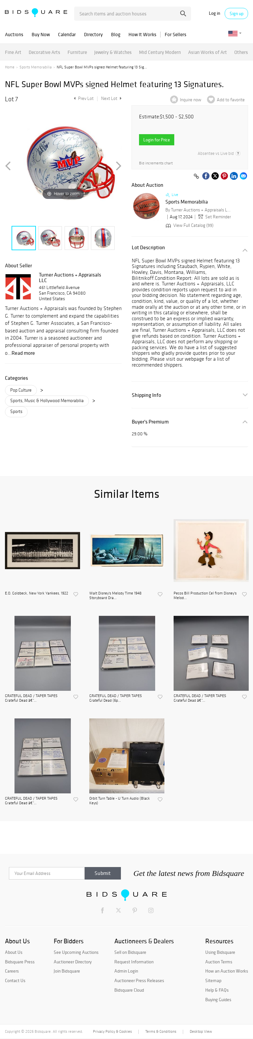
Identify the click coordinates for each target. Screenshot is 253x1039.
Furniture (77, 52)
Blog (115, 34)
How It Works (142, 34)
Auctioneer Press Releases (139, 980)
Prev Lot (83, 98)
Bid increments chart (156, 163)
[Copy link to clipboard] (196, 177)
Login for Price (156, 140)
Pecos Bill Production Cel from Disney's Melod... (205, 595)
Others (241, 52)
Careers (12, 971)
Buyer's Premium (150, 422)
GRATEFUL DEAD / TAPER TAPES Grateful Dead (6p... (115, 698)
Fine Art (13, 52)
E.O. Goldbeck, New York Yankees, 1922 (36, 593)
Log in (214, 13)
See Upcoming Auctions (76, 952)
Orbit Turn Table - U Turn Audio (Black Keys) (119, 800)
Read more (23, 353)
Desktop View (201, 1031)
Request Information (134, 962)
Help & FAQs (217, 990)
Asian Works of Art (207, 52)
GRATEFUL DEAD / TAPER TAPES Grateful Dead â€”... (31, 698)
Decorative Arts (44, 52)
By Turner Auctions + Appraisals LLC (198, 209)
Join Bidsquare (67, 971)
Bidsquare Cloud (129, 990)
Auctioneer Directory (73, 962)
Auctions (14, 34)
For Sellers (175, 34)
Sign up (236, 13)
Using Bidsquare (220, 952)
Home (9, 67)
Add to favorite (231, 100)
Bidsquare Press (20, 962)
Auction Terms (218, 962)
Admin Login (126, 971)
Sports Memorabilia (35, 67)
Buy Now (41, 34)
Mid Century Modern (160, 52)
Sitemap (213, 980)
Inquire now (190, 100)
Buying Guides (218, 1000)
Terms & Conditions (160, 1031)
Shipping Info (146, 395)
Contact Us (15, 980)
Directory (93, 34)
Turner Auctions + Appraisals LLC (70, 277)
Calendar (67, 34)
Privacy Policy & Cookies (112, 1031)
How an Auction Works (226, 971)
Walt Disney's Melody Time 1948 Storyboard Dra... (115, 595)
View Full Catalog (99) (188, 225)
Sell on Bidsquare (130, 952)
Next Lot (111, 98)
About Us (13, 952)
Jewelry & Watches (113, 52)
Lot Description (148, 247)
